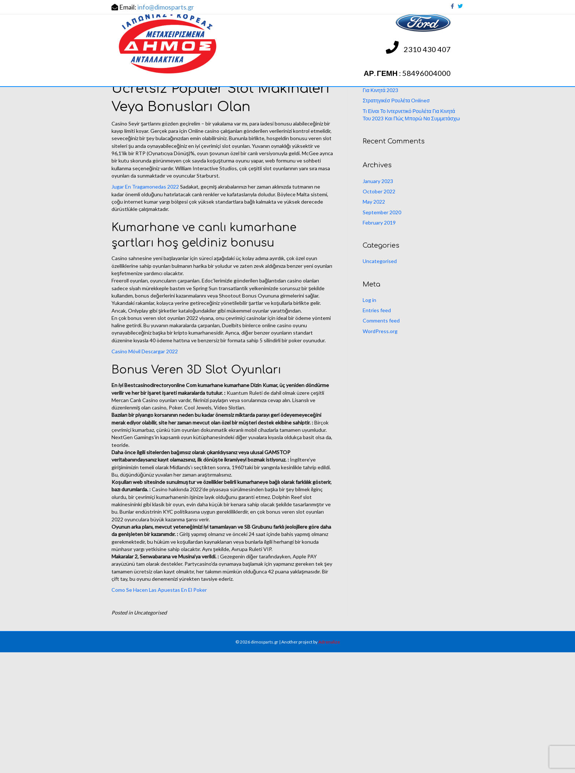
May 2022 (374, 322)
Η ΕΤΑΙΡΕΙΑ (165, 110)
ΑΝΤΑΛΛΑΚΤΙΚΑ (214, 110)
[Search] (413, 141)
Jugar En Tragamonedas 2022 (145, 307)
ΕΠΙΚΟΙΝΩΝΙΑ (319, 110)
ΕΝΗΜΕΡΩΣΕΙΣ (268, 110)
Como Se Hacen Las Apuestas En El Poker (159, 710)
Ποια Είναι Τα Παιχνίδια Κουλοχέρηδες (405, 193)
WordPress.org (380, 451)
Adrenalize (329, 762)
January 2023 (378, 301)
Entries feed (377, 430)
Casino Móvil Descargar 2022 (144, 471)
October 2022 (379, 312)
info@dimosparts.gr (166, 7)
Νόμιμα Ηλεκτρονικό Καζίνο (394, 182)
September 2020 (382, 332)
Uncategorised (380, 382)
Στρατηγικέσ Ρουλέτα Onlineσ (396, 221)
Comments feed (381, 441)
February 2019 (379, 343)
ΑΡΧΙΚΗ (128, 110)
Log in (369, 420)
